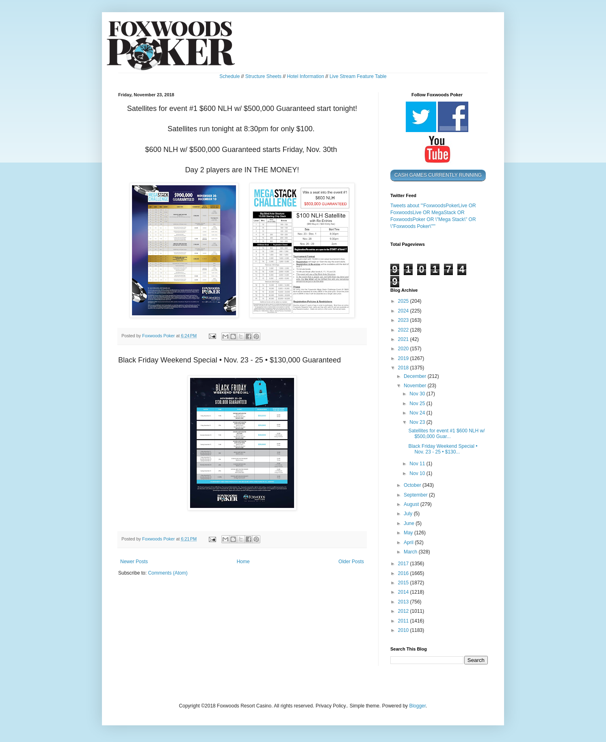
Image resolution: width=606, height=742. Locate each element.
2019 (404, 358)
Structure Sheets (263, 76)
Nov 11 (417, 463)
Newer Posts (134, 561)
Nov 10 (417, 473)
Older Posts (351, 561)
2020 (404, 348)
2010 (404, 630)
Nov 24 (417, 413)
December (416, 376)
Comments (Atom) (167, 573)
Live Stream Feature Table (358, 76)
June (410, 523)
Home (243, 561)
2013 (404, 602)
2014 (404, 592)
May (409, 533)
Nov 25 (417, 403)
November (416, 385)
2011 (404, 621)
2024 (404, 311)
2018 (404, 368)
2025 (404, 301)
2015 (404, 583)
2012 (404, 611)
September (416, 495)
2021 (404, 339)
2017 (404, 563)
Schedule (229, 76)
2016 (404, 573)
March (411, 552)
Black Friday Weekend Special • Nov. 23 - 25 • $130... (442, 449)
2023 (404, 320)
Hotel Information (305, 76)
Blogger (417, 706)
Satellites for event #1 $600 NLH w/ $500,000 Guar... (446, 433)
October (413, 485)
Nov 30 (417, 394)
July (409, 513)
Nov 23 (417, 422)
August (412, 504)
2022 (404, 330)
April (409, 542)
